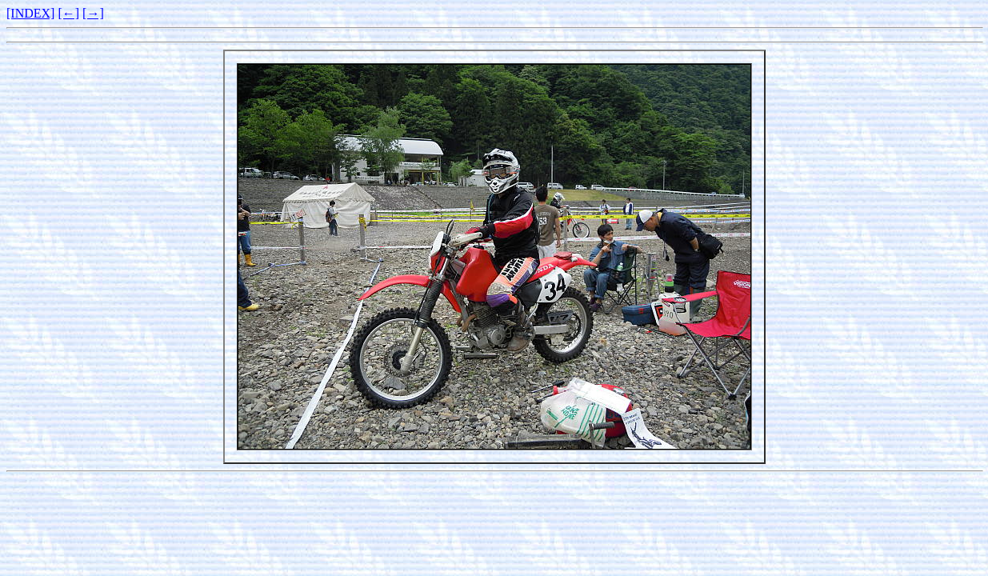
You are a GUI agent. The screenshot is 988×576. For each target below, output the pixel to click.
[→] (93, 13)
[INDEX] (30, 13)
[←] (68, 13)
